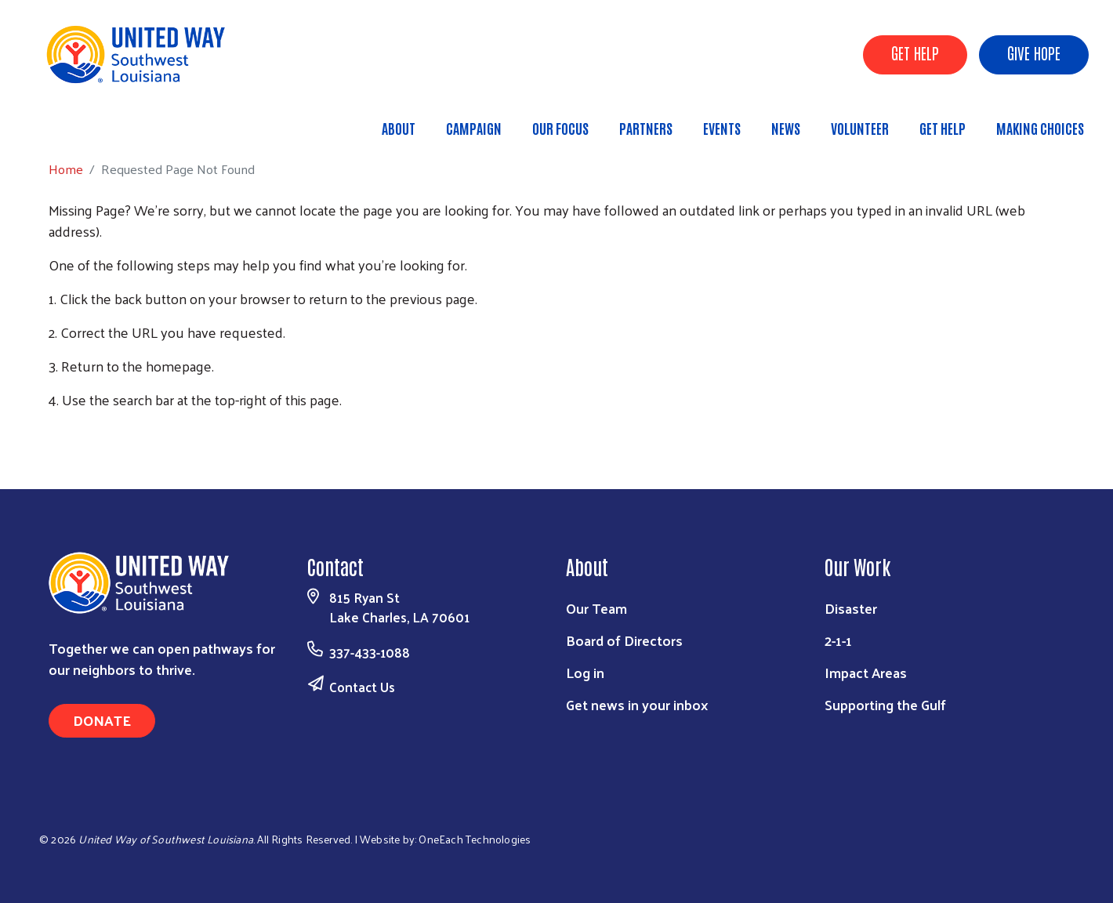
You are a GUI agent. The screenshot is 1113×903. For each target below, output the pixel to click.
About (398, 127)
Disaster (851, 608)
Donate (102, 720)
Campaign (474, 127)
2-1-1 (838, 640)
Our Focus (560, 127)
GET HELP (915, 52)
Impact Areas (866, 672)
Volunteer (860, 127)
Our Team (596, 608)
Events (722, 127)
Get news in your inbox (637, 704)
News (785, 127)
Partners (646, 127)
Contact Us (362, 686)
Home (91, 121)
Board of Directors (624, 640)
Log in (585, 672)
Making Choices (1040, 127)
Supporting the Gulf (885, 704)
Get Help (942, 127)
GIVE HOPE (1033, 52)
